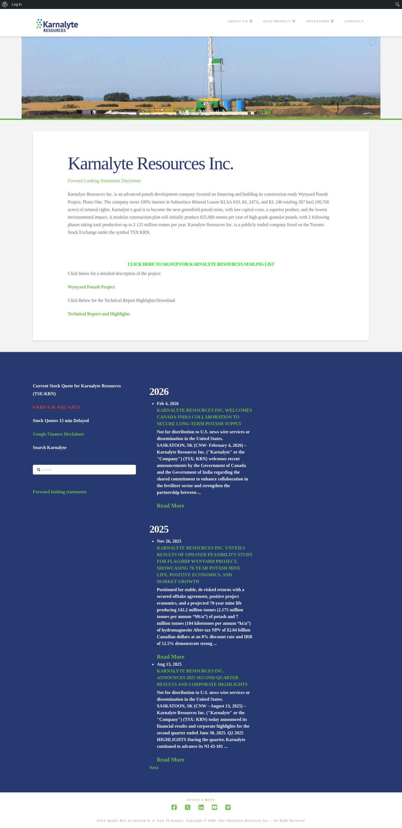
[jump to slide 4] (205, 112)
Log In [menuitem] (17, 4)
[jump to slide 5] (211, 112)
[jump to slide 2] (193, 112)
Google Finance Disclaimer (58, 434)
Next (153, 767)
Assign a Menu (201, 799)
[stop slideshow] (217, 112)
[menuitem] (5, 4)
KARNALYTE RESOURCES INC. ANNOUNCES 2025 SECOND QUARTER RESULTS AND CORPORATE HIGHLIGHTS (202, 678)
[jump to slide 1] (187, 112)
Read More (170, 506)
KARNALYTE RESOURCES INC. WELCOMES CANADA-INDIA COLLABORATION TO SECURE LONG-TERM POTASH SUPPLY (204, 417)
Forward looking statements (60, 491)
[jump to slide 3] (199, 112)
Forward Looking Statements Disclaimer (104, 180)
